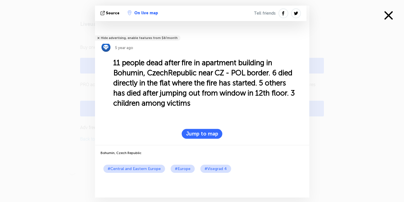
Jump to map (202, 134)
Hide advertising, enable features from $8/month (139, 38)
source (110, 13)
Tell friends (265, 13)
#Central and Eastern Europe (134, 168)
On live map (143, 12)
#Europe (183, 168)
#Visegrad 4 (216, 168)
